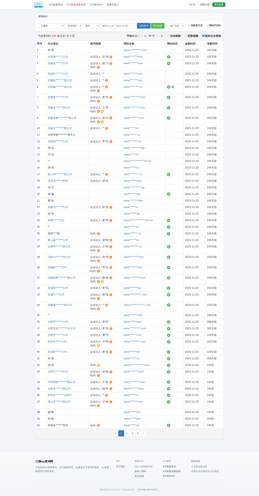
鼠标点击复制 (211, 35)
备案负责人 (113, 4)
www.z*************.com (137, 305)
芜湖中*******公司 (58, 73)
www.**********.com (135, 328)
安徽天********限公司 (60, 128)
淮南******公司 (56, 220)
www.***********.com (135, 50)
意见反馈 (139, 476)
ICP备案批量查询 (76, 4)
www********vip (132, 288)
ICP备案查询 (56, 4)
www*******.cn (132, 134)
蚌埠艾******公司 (57, 341)
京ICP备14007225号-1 (148, 489)
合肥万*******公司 (58, 371)
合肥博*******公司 (58, 56)
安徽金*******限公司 (59, 107)
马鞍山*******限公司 (59, 257)
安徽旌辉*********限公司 (61, 277)
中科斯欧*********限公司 (61, 382)
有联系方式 (195, 25)
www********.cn (132, 141)
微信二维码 (140, 471)
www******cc (131, 207)
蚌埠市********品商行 (60, 395)
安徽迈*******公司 (58, 207)
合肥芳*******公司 (58, 335)
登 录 (192, 4)
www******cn (131, 128)
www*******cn (131, 167)
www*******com (133, 321)
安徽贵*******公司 (58, 97)
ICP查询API (96, 4)
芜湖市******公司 (57, 351)
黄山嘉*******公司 (58, 240)
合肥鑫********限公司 (60, 87)
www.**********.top (134, 148)
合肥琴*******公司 (58, 321)
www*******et (131, 226)
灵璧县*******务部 (58, 180)
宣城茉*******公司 (58, 288)
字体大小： (133, 35)
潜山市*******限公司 (59, 401)
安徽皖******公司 (57, 267)
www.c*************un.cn (137, 161)
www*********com (134, 118)
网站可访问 (213, 25)
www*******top (132, 194)
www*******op (132, 213)
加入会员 (218, 4)
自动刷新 (174, 35)
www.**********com (134, 97)
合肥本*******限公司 (59, 388)
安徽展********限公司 (60, 305)
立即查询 (143, 25)
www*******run (132, 412)
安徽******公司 (56, 294)
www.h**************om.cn (138, 220)
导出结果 (157, 25)
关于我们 (120, 466)
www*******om (132, 351)
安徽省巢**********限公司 (62, 118)
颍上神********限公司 (60, 174)
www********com (133, 56)
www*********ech (133, 200)
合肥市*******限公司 (59, 246)
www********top (132, 180)
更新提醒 (191, 35)
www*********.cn (133, 87)
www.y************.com (136, 365)
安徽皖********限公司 (60, 80)
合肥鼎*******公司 (58, 141)
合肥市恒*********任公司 (61, 328)
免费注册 (205, 4)
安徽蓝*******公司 (58, 63)
